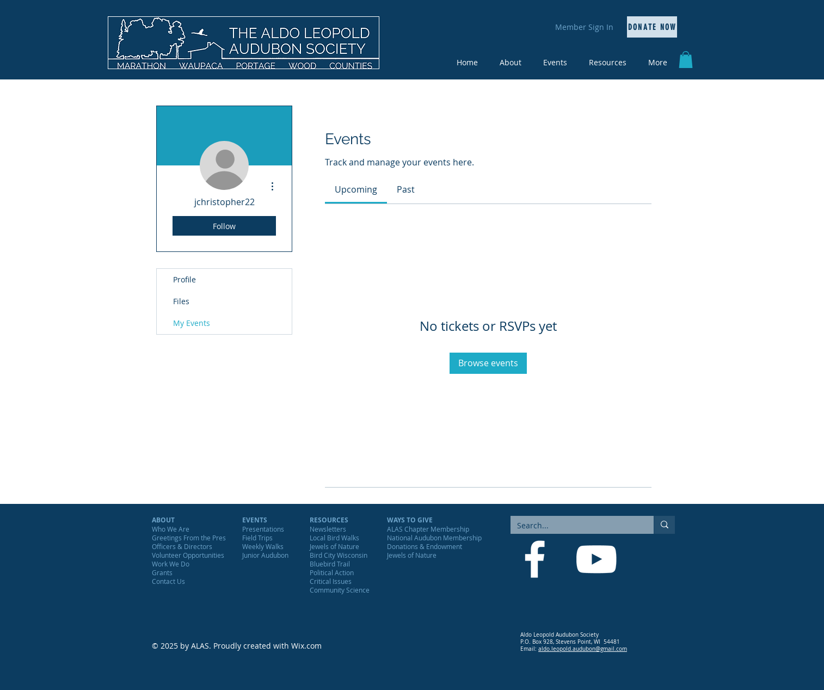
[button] (686, 59)
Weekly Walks (263, 546)
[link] (356, 189)
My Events (191, 323)
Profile (184, 279)
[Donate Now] (652, 27)
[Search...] (574, 525)
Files (181, 301)
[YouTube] (596, 559)
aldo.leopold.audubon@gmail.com (582, 648)
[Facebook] (534, 559)
